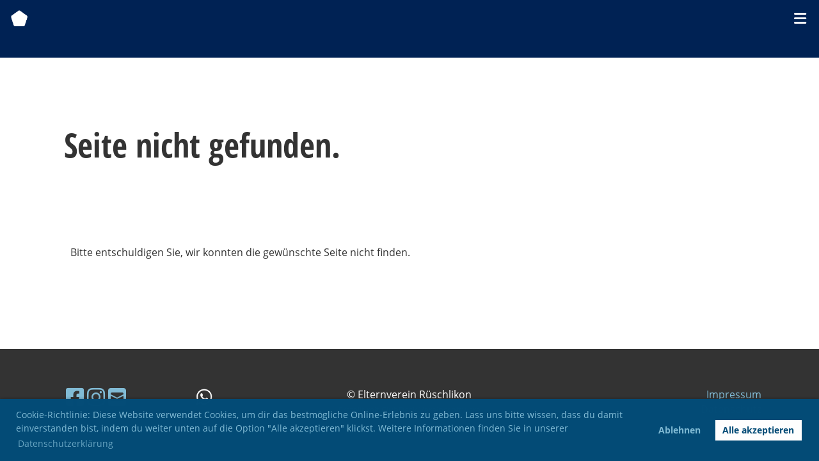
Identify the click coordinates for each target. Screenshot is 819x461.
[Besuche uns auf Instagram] (96, 396)
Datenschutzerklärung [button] (65, 443)
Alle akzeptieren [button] (758, 430)
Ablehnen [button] (679, 430)
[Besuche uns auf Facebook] (75, 396)
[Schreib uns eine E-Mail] (117, 396)
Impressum (733, 394)
